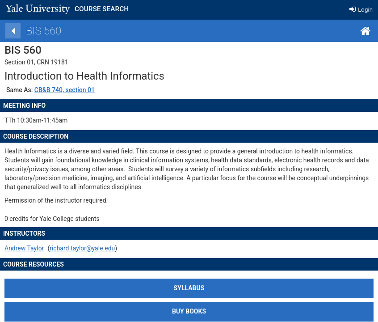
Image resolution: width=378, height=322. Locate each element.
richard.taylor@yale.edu (97, 248)
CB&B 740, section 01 (79, 89)
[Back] (28, 30)
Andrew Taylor (39, 248)
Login (361, 9)
